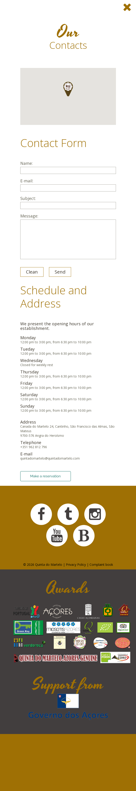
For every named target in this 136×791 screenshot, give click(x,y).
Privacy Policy (76, 564)
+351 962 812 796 (33, 447)
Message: (68, 236)
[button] (68, 89)
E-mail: (68, 184)
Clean (32, 272)
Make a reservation (45, 476)
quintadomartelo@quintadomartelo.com (50, 458)
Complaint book (101, 564)
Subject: (68, 202)
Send (60, 272)
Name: (68, 167)
